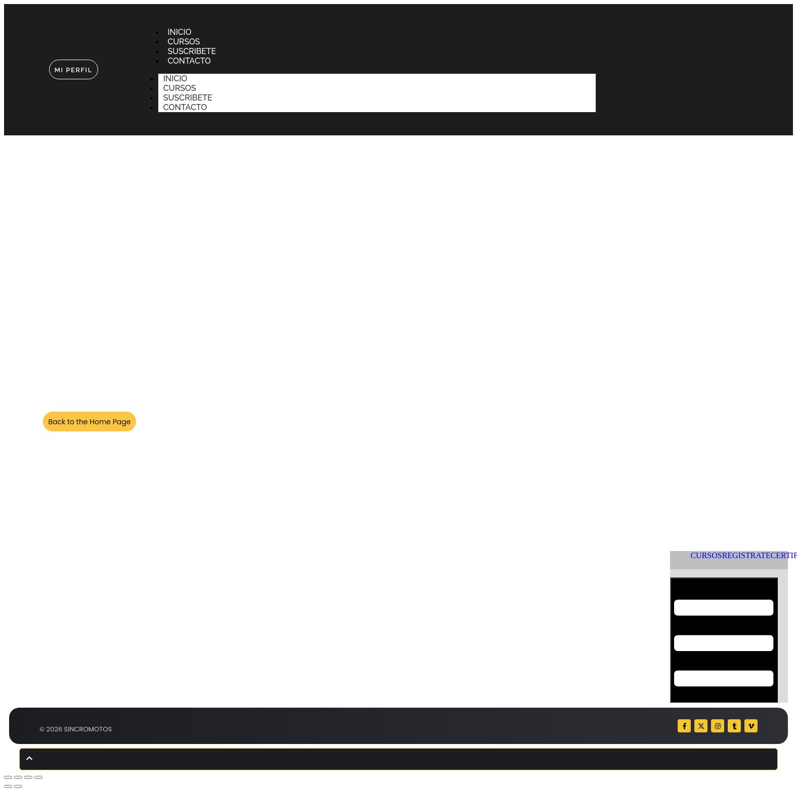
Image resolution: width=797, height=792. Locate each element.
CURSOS (184, 41)
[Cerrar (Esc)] (38, 777)
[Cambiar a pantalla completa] (18, 777)
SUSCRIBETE (192, 51)
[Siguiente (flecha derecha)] (18, 786)
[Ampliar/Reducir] (8, 777)
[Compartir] (28, 777)
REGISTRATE (746, 555)
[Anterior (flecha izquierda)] (8, 786)
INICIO (180, 32)
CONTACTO (190, 61)
